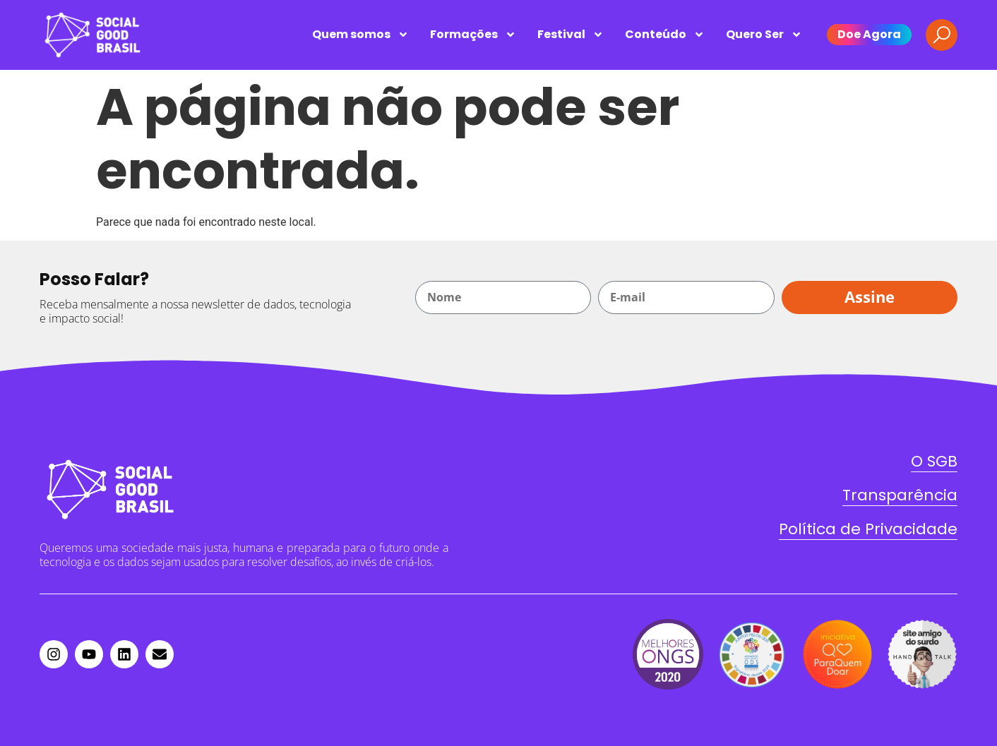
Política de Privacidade (868, 529)
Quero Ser (764, 34)
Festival (570, 34)
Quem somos (360, 34)
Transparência (899, 495)
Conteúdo (665, 34)
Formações (473, 34)
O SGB (934, 461)
